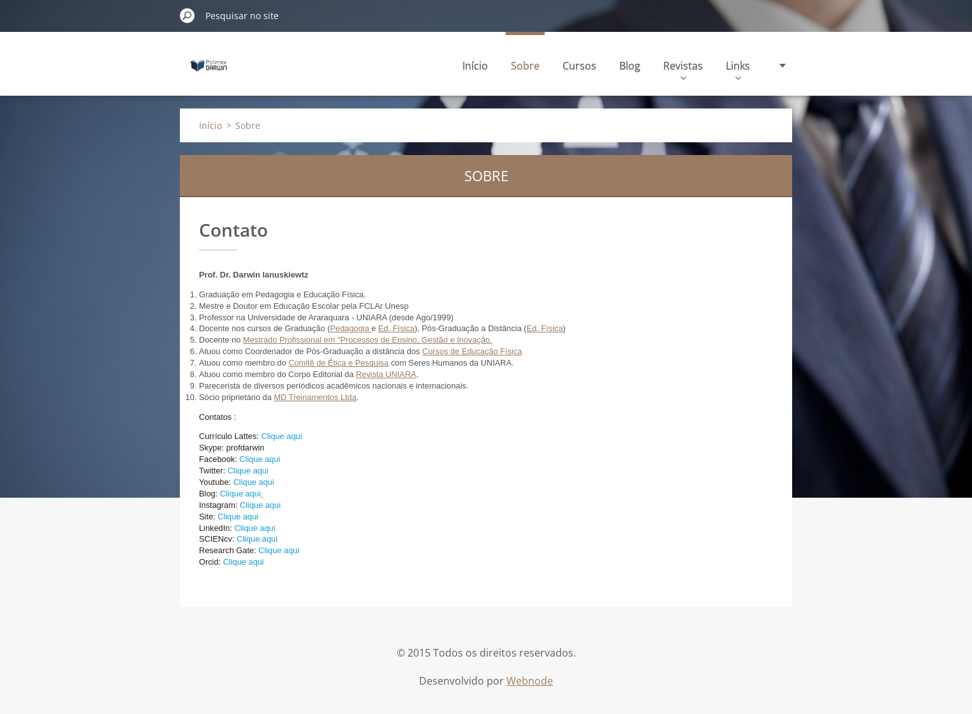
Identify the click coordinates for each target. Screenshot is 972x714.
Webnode (529, 681)
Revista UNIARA (386, 374)
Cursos (579, 66)
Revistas (683, 69)
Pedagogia (349, 328)
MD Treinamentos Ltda (315, 397)
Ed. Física (396, 328)
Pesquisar (187, 15)
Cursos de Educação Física (472, 351)
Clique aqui (281, 436)
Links (738, 69)
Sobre (525, 66)
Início (475, 66)
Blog (629, 66)
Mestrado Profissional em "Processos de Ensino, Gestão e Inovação (366, 340)
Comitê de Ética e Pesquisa (338, 363)
